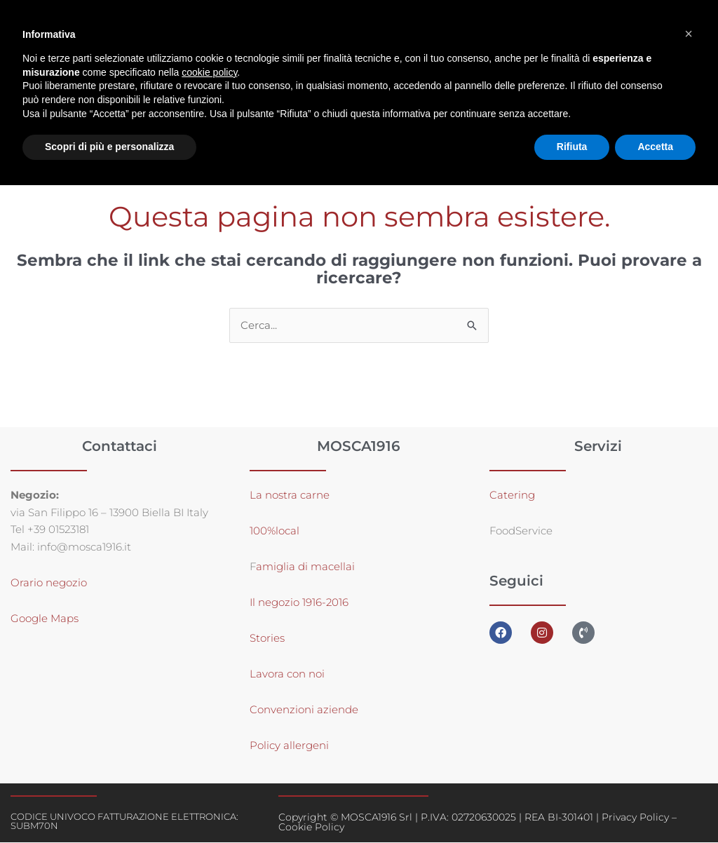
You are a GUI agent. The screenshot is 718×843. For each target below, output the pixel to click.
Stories (267, 638)
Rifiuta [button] (572, 146)
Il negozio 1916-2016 (299, 602)
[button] (688, 33)
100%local (274, 531)
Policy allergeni (289, 746)
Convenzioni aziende (304, 710)
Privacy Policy (635, 817)
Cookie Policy (311, 827)
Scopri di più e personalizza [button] (109, 146)
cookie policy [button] (209, 72)
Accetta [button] (655, 146)
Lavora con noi (287, 674)
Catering (512, 495)
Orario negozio (49, 583)
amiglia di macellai (305, 567)
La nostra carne (291, 495)
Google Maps (45, 619)
